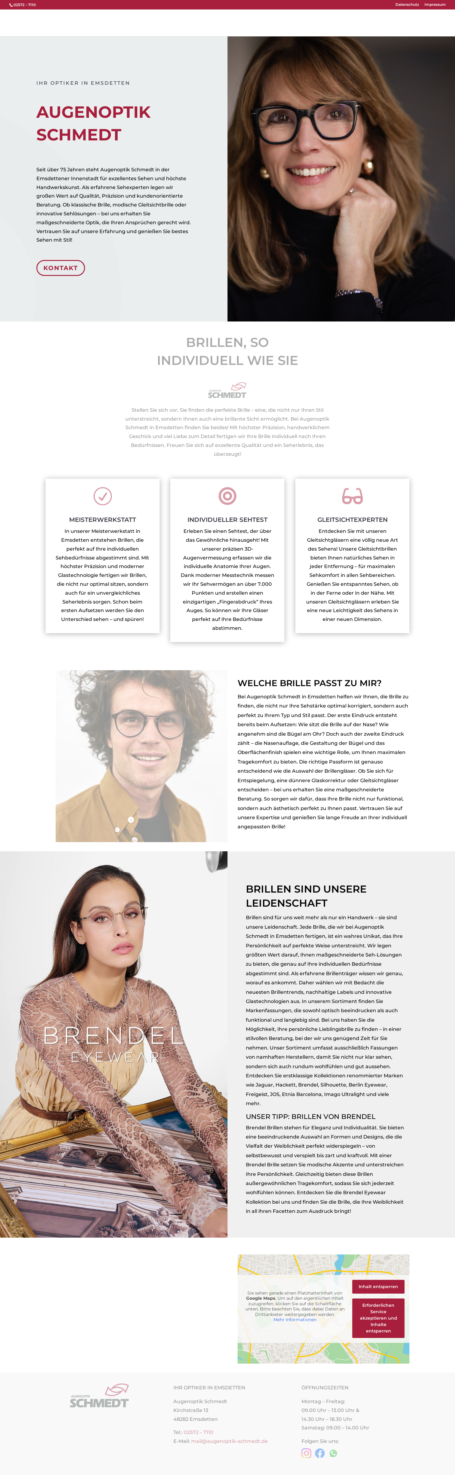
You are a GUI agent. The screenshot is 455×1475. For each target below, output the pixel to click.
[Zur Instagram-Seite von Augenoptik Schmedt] (306, 1456)
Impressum (435, 5)
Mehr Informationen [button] (294, 1319)
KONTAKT (60, 268)
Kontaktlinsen (267, 21)
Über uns (204, 21)
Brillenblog (397, 21)
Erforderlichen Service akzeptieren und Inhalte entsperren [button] (378, 1318)
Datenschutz (407, 5)
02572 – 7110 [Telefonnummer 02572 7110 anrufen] (198, 1432)
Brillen (230, 21)
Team (297, 21)
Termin (319, 21)
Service (343, 21)
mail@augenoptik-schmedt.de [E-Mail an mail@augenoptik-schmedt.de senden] (229, 1441)
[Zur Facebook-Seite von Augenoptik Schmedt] (320, 1456)
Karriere (368, 21)
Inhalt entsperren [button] (378, 1286)
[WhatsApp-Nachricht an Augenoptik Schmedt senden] (333, 1456)
